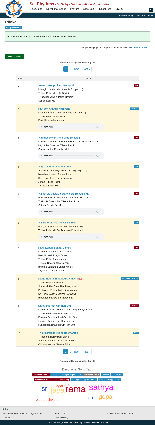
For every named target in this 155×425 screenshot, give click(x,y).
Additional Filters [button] (13, 57)
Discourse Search (40, 375)
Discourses (36, 8)
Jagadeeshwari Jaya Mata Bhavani (59, 137)
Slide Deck (89, 8)
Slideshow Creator (43, 379)
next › (77, 69)
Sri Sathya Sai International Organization (22, 413)
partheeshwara (47, 400)
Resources (105, 8)
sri (45, 388)
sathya (101, 387)
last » (87, 69)
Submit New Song (61, 379)
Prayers (74, 8)
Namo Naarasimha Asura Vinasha (59, 278)
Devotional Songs (56, 8)
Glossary (141, 15)
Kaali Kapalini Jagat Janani (54, 247)
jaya (58, 390)
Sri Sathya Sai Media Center (120, 413)
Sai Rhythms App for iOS (109, 379)
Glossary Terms (139, 48)
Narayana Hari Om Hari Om (54, 305)
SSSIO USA (60, 413)
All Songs (55, 375)
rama (75, 389)
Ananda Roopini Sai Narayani (56, 85)
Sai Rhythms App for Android (84, 379)
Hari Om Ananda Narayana (54, 108)
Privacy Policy (61, 418)
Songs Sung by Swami (72, 375)
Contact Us (8, 418)
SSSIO (119, 8)
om (91, 397)
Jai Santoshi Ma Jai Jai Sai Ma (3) (58, 222)
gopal (106, 396)
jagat (59, 386)
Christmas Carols (91, 375)
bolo (67, 385)
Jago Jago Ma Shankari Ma (54, 166)
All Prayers (117, 375)
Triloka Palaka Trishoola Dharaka (58, 332)
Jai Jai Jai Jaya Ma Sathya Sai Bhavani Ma (63, 193)
